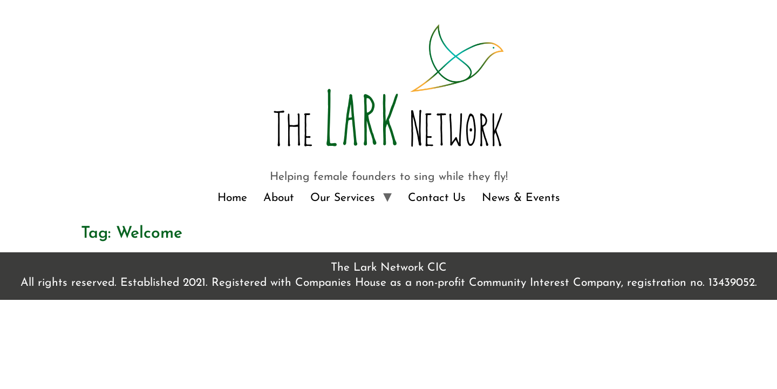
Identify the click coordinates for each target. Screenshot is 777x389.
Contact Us (437, 198)
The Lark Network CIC (389, 267)
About (278, 198)
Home (232, 198)
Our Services (342, 198)
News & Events (521, 198)
